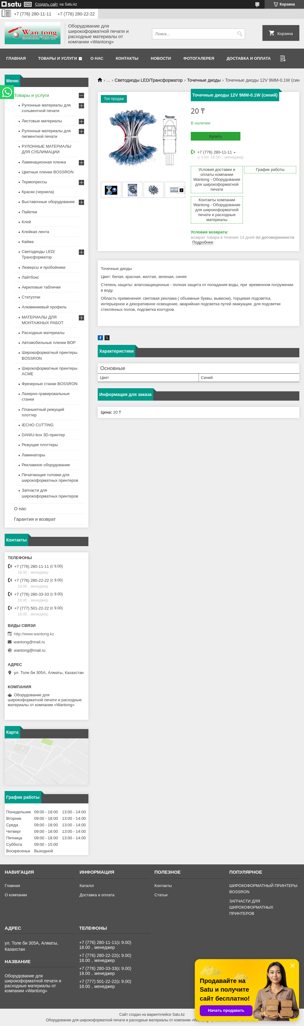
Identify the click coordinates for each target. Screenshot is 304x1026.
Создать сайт (46, 4)
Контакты (127, 58)
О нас (97, 58)
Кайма (28, 241)
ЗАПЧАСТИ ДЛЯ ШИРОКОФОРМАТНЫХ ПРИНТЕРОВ (251, 907)
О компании (16, 895)
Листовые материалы (42, 121)
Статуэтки (31, 297)
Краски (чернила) (38, 191)
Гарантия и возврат (35, 519)
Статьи (161, 895)
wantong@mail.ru (29, 642)
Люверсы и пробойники (43, 267)
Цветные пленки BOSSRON (48, 172)
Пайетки (29, 212)
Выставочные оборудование (48, 201)
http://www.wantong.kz (34, 634)
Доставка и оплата (249, 58)
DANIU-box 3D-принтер (43, 435)
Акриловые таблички (41, 287)
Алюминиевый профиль (44, 307)
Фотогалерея (198, 58)
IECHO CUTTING (38, 425)
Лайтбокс (30, 277)
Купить (215, 136)
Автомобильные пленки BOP (49, 342)
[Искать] (239, 33)
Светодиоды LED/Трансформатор (149, 80)
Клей (26, 222)
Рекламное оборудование (46, 465)
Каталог (86, 885)
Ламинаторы (33, 455)
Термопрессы (34, 182)
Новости (161, 58)
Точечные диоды (204, 80)
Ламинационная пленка (44, 162)
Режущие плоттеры (40, 444)
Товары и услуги (57, 58)
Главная (16, 58)
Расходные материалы (43, 332)
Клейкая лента (35, 231)
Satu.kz (178, 1014)
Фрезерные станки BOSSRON (50, 383)
